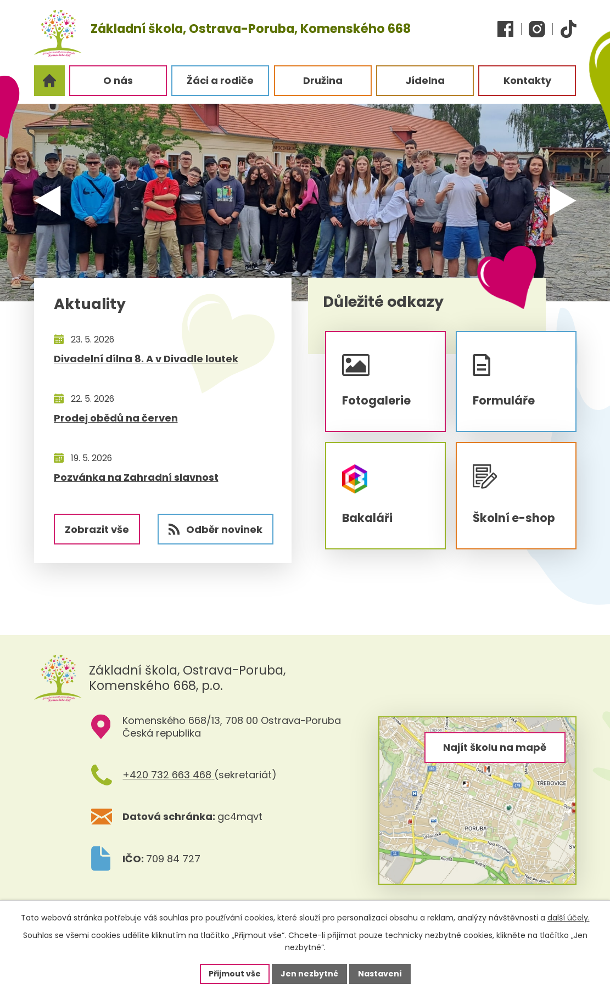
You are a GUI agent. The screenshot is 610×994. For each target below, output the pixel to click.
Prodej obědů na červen (116, 418)
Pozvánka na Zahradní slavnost (136, 477)
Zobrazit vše (97, 529)
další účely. (568, 917)
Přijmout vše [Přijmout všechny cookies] (235, 973)
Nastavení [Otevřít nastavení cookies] (380, 973)
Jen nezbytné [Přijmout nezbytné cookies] (309, 973)
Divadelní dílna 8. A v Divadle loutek (146, 359)
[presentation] (54, 197)
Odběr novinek (215, 529)
